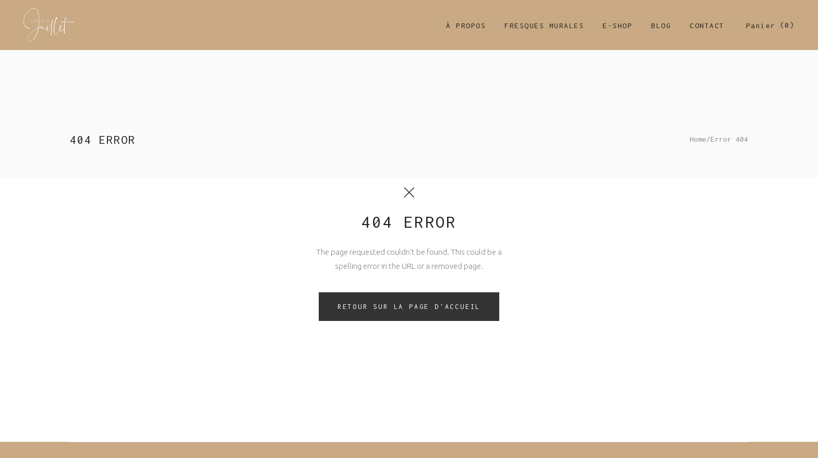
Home (698, 139)
